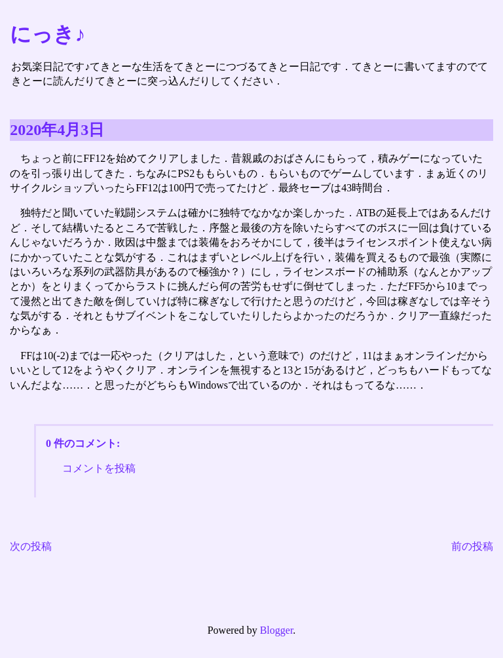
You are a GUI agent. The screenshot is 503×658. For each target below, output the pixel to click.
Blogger (276, 630)
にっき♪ (47, 34)
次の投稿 (31, 546)
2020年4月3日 (57, 129)
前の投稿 (472, 546)
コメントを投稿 (99, 468)
